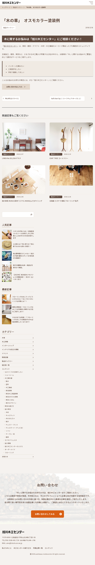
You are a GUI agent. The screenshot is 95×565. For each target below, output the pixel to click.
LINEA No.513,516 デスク (11, 158)
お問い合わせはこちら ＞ (16, 87)
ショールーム (9, 375)
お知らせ (5, 457)
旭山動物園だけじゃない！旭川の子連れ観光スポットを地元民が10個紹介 (23, 255)
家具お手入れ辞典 (12, 397)
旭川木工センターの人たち (14, 446)
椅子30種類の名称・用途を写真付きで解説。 (23, 266)
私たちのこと (7, 548)
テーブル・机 (10, 434)
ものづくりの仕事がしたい (14, 372)
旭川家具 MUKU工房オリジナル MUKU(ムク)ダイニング (22, 201)
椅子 (7, 422)
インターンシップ (8, 346)
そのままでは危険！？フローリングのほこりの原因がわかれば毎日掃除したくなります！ (22, 319)
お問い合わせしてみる (44, 514)
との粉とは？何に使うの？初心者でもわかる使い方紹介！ (23, 245)
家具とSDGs (10, 400)
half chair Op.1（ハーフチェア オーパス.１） (66, 98)
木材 (7, 412)
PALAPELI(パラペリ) (12, 98)
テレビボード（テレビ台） (15, 428)
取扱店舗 (5, 357)
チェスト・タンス (12, 425)
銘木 (7, 381)
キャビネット (10, 415)
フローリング (9, 453)
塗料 (7, 384)
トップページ (6, 7)
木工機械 (9, 387)
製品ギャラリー (18, 7)
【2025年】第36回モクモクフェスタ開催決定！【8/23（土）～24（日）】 (23, 277)
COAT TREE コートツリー (58, 158)
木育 (3, 338)
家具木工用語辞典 (12, 394)
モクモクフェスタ (11, 440)
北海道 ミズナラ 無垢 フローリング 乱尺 (63, 201)
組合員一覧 (5, 365)
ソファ (8, 431)
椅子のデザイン (11, 403)
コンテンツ (5, 369)
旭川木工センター (10, 46)
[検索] (31, 214)
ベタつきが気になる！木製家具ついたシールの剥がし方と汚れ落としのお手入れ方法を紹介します (23, 234)
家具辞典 (9, 391)
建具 (7, 437)
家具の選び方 (9, 406)
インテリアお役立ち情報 (10, 349)
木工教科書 (8, 378)
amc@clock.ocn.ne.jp (14, 543)
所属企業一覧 (38, 548)
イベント (5, 353)
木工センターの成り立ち (22, 548)
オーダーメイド (10, 449)
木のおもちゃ (10, 418)
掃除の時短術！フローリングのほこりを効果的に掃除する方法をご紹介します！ (22, 309)
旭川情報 (8, 443)
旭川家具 (8, 409)
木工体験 (5, 342)
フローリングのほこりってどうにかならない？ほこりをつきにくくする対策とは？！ (22, 299)
